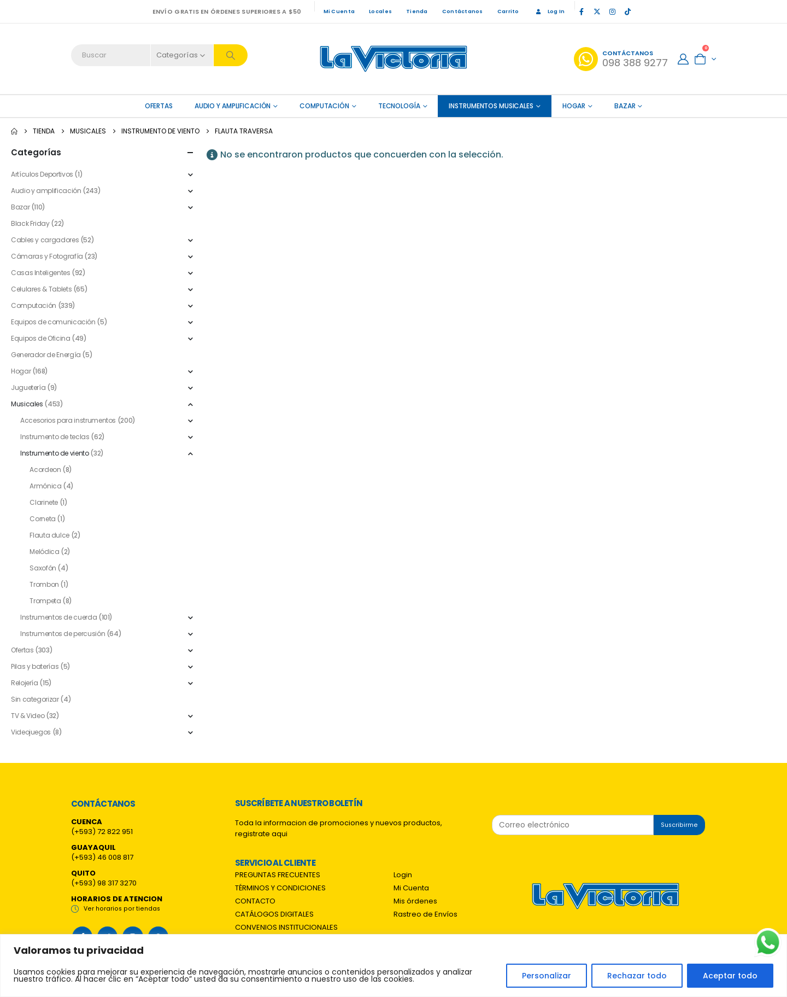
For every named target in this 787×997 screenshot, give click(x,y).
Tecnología (399, 105)
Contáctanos (462, 11)
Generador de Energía (46, 354)
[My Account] (683, 59)
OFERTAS (159, 105)
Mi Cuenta (339, 11)
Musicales (27, 404)
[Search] (231, 55)
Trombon (44, 584)
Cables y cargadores (45, 239)
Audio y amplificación (233, 105)
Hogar (573, 105)
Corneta (42, 518)
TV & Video (27, 715)
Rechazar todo (637, 975)
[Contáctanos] (621, 59)
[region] (393, 965)
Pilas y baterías (34, 666)
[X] (597, 11)
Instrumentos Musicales (491, 105)
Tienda (417, 11)
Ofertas (22, 650)
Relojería (24, 682)
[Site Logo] (393, 59)
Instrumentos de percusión (62, 633)
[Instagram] (612, 11)
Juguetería (28, 387)
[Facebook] (581, 11)
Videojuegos (31, 732)
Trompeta (45, 600)
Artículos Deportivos (42, 174)
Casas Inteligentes (41, 272)
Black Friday (30, 223)
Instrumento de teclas (54, 436)
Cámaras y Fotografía (47, 256)
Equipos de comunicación (53, 321)
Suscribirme (679, 825)
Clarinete (44, 502)
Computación (324, 105)
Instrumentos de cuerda (58, 617)
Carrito (508, 11)
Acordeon (45, 469)
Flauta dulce (49, 535)
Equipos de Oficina (41, 338)
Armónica (45, 486)
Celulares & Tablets (41, 289)
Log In (549, 11)
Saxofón (43, 568)
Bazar (624, 105)
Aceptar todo (730, 975)
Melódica (44, 551)
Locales (380, 11)
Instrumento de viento (54, 453)
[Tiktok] (627, 11)
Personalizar (546, 975)
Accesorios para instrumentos (68, 420)
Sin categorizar (35, 699)
